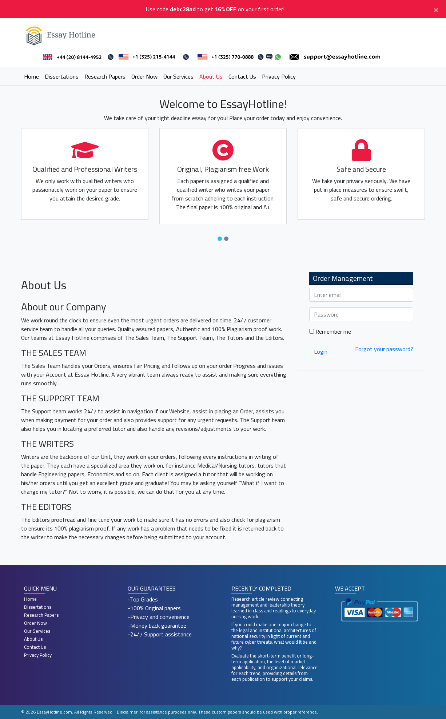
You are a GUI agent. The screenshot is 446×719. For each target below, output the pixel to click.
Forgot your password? (384, 348)
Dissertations (62, 76)
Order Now (144, 76)
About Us (211, 76)
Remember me (330, 331)
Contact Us (242, 76)
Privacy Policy (279, 76)
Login (320, 351)
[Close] (436, 9)
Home (31, 76)
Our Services (178, 76)
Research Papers (105, 76)
